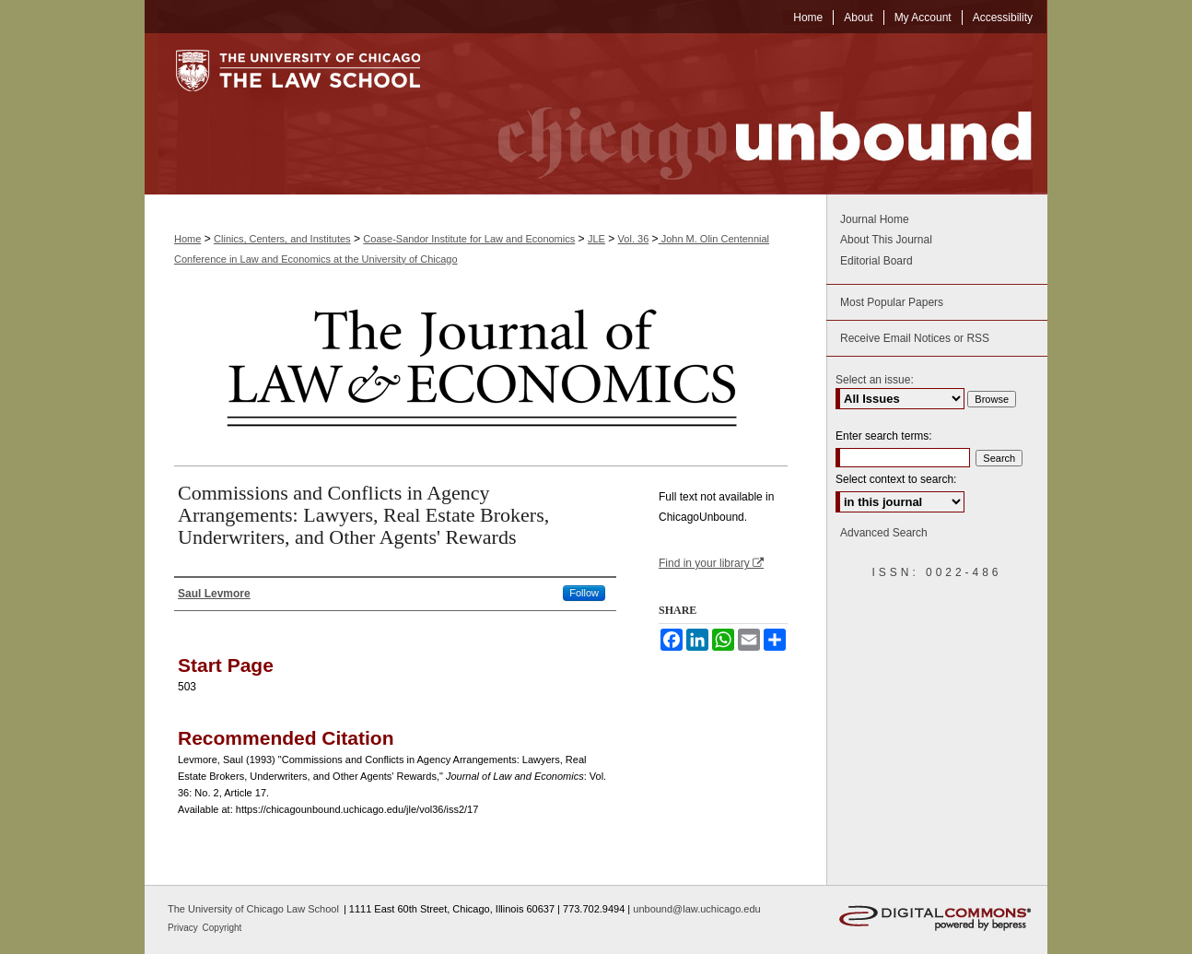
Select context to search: (896, 479)
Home (187, 238)
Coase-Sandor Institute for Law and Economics (469, 238)
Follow (584, 592)
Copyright (222, 928)
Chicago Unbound (748, 113)
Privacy (184, 928)
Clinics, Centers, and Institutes (282, 238)
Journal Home (874, 219)
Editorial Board (876, 260)
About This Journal (886, 239)
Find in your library (711, 563)
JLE (596, 238)
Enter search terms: (884, 436)
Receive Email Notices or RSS (914, 338)
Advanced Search (884, 532)
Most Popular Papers (891, 302)
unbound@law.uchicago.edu (696, 908)
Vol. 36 (633, 238)
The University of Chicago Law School (253, 908)
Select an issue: (875, 379)
